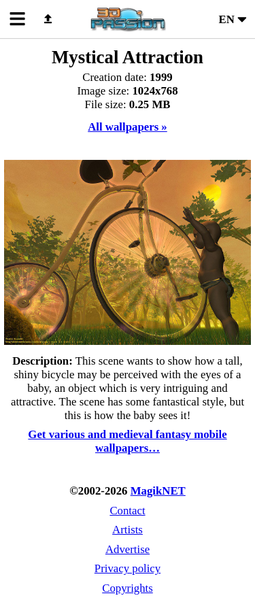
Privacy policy (127, 568)
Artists (127, 529)
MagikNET (158, 490)
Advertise (127, 549)
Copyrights (127, 588)
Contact (127, 510)
